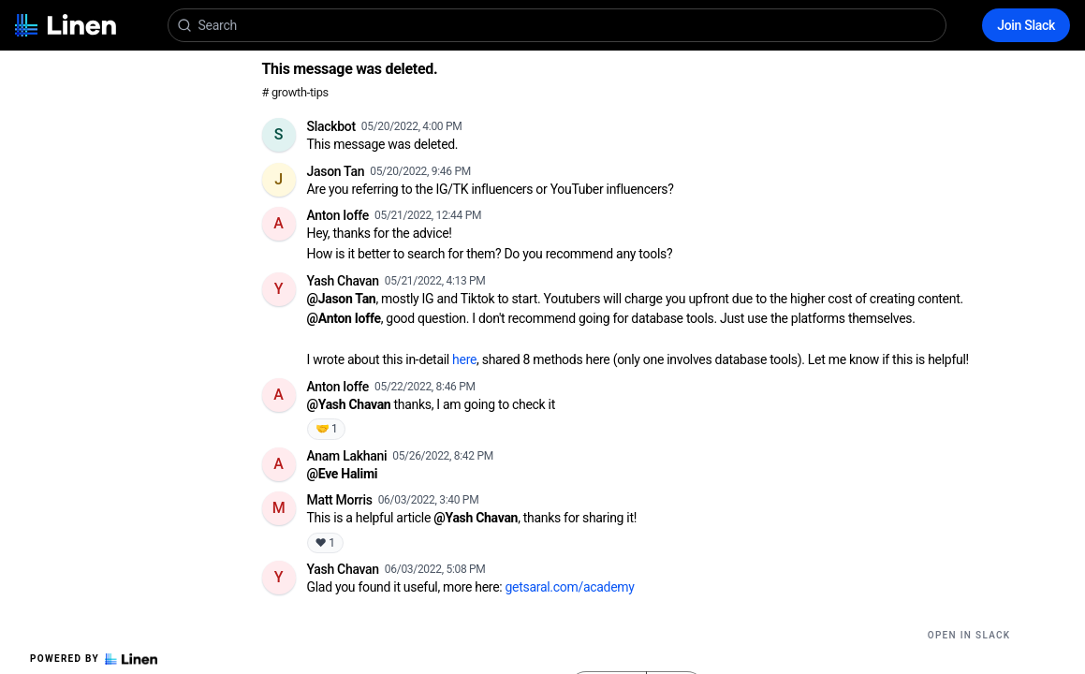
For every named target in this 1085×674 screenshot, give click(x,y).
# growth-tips (295, 92)
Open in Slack (969, 635)
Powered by (93, 659)
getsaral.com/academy (570, 586)
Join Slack (1026, 25)
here (464, 359)
